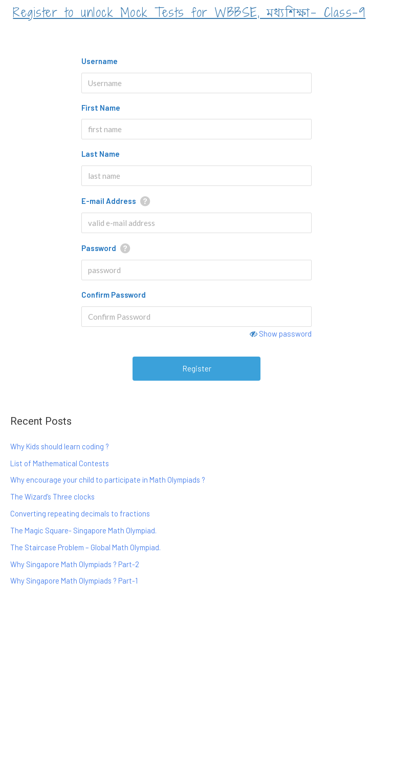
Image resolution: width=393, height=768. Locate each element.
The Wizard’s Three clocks (52, 496)
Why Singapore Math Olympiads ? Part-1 (74, 580)
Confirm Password (113, 294)
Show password (285, 333)
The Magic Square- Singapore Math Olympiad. (83, 530)
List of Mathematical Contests (59, 463)
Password (98, 248)
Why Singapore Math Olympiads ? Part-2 (74, 564)
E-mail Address (108, 200)
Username (99, 61)
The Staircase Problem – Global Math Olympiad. (85, 547)
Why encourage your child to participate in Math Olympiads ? (107, 479)
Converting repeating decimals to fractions (80, 513)
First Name (100, 107)
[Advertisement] (196, 681)
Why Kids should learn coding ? (59, 446)
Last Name (100, 153)
